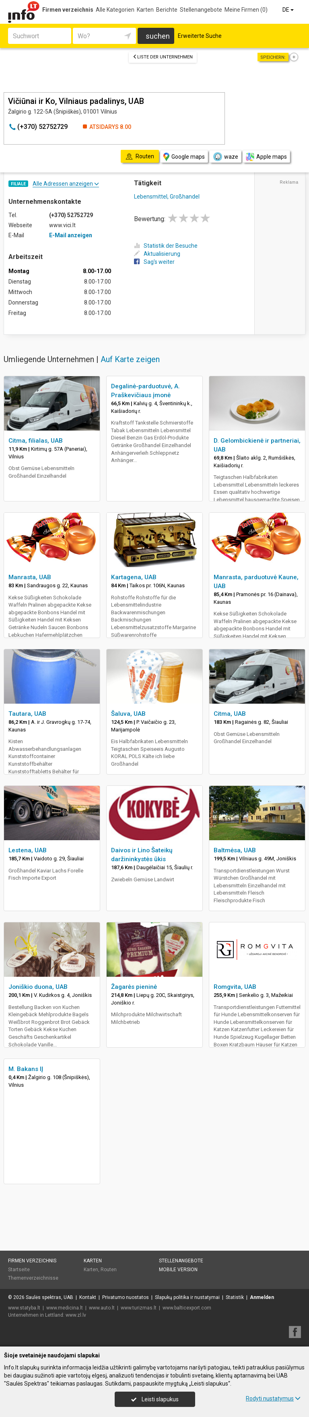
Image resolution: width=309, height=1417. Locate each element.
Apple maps (266, 157)
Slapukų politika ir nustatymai (187, 1297)
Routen (109, 1269)
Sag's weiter (154, 262)
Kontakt (87, 1297)
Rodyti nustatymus (273, 1398)
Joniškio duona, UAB (38, 986)
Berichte (166, 9)
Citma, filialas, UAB (35, 440)
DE (288, 9)
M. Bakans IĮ (25, 1069)
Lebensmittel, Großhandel (167, 196)
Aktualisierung (157, 254)
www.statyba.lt (24, 1308)
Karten (145, 9)
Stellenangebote (201, 9)
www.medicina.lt (64, 1308)
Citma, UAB (230, 713)
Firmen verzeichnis (67, 9)
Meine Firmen (246, 9)
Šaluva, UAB (128, 713)
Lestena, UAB (27, 850)
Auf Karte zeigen (130, 359)
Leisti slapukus (155, 1399)
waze (225, 156)
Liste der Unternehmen (163, 57)
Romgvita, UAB (235, 986)
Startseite (19, 1269)
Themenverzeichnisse (33, 1278)
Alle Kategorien (115, 9)
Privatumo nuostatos (125, 1297)
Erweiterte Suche (200, 36)
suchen (158, 36)
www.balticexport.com (187, 1308)
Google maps (184, 157)
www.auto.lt (102, 1308)
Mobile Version (178, 1269)
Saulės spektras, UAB (49, 1297)
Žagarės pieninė (134, 986)
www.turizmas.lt (139, 1308)
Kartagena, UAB (134, 577)
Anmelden (262, 1297)
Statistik (235, 1297)
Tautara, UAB (27, 713)
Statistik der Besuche (166, 245)
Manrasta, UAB (29, 577)
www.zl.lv (76, 1315)
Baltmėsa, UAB (235, 850)
